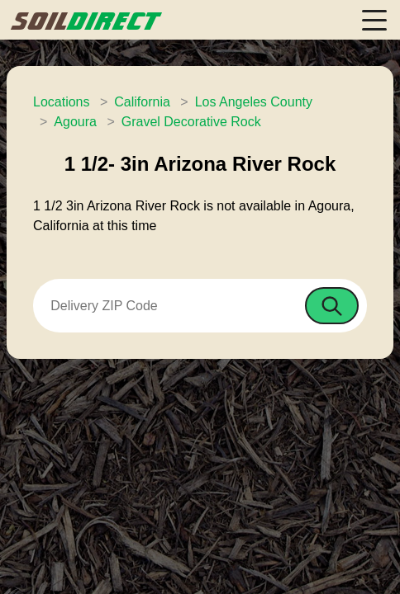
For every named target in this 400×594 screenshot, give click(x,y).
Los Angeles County (253, 102)
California (142, 102)
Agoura (75, 122)
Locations (61, 102)
